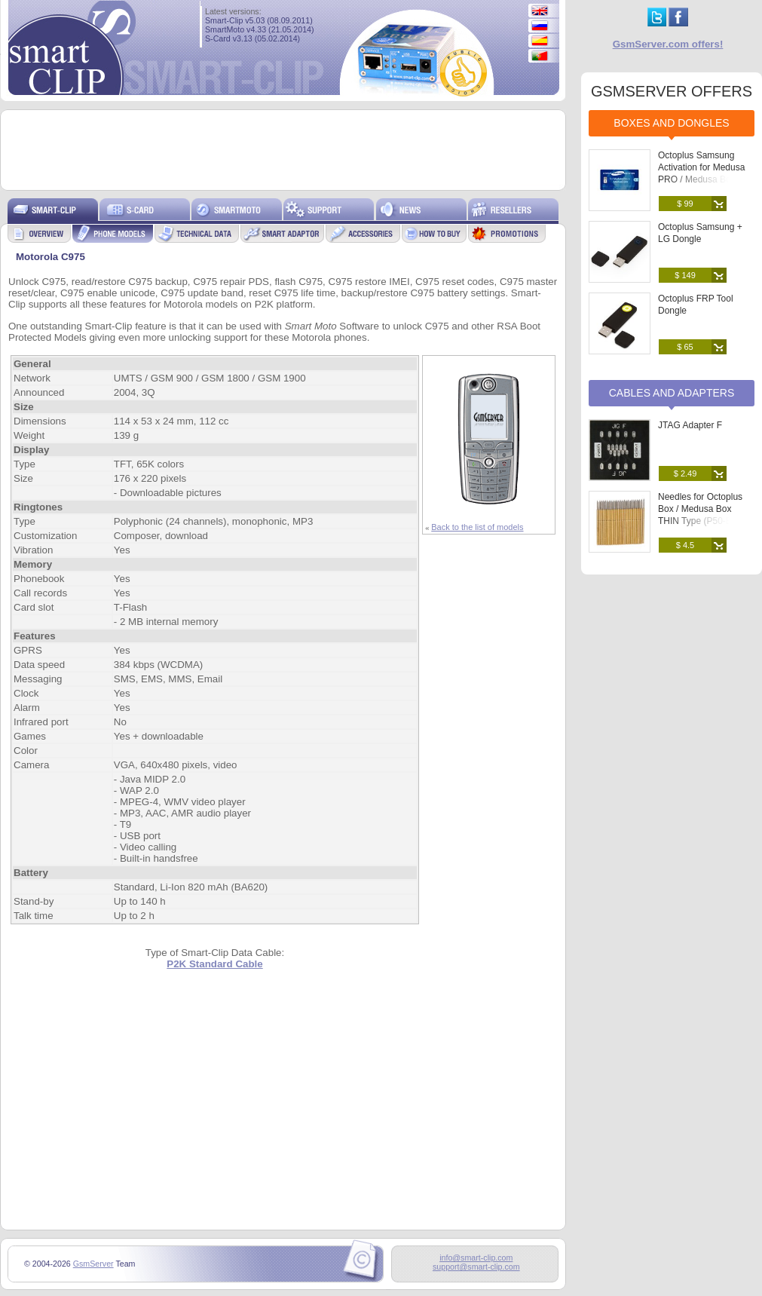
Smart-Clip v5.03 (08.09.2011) (259, 20)
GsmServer (93, 1263)
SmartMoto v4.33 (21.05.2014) (259, 29)
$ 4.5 (685, 545)
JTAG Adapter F (690, 425)
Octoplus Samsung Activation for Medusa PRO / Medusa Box (701, 167)
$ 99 (685, 203)
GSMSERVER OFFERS (671, 91)
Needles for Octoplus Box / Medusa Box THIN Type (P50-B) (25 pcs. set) (704, 515)
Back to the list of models (477, 527)
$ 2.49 (685, 473)
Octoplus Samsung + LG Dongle (700, 233)
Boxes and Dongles (671, 123)
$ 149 (685, 275)
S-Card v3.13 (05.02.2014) (252, 38)
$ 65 (685, 346)
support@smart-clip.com (476, 1266)
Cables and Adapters (672, 393)
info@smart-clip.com (476, 1257)
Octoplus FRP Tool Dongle (695, 304)
